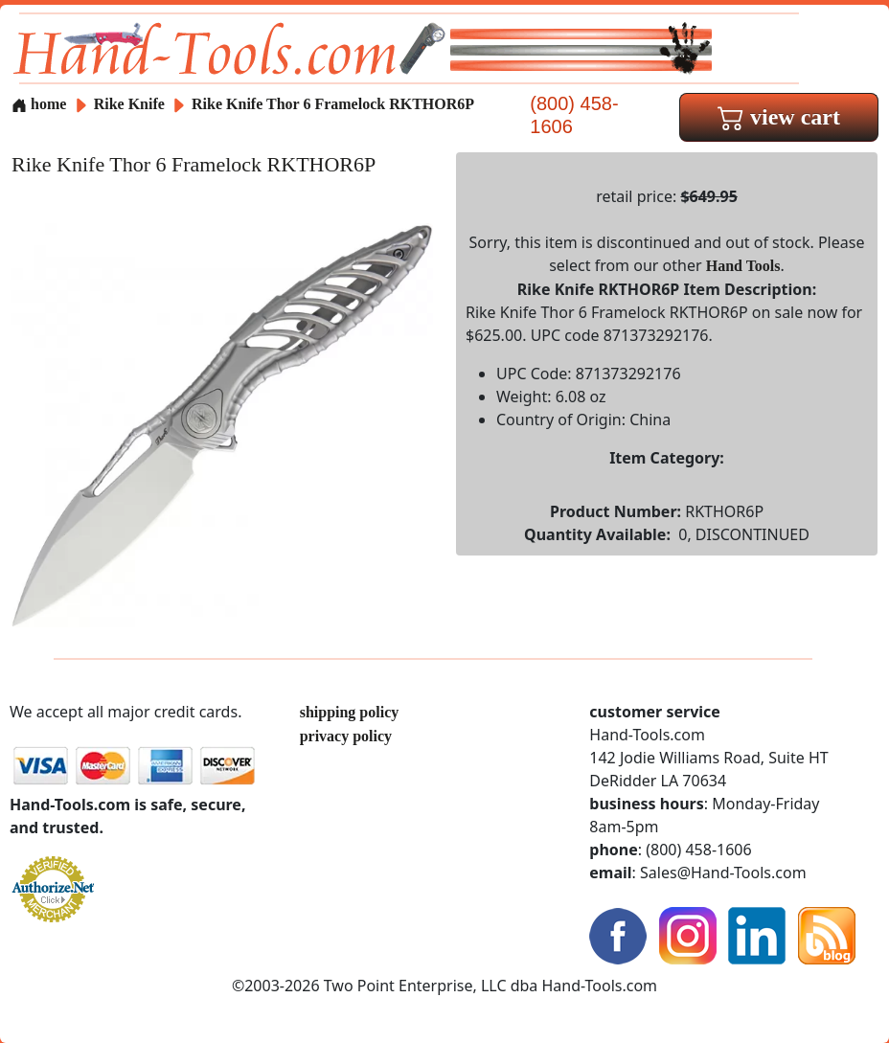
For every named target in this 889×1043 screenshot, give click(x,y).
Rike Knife (131, 104)
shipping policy (349, 712)
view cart (779, 116)
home (38, 104)
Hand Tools (743, 266)
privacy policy (346, 736)
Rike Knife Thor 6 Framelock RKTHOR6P (333, 104)
